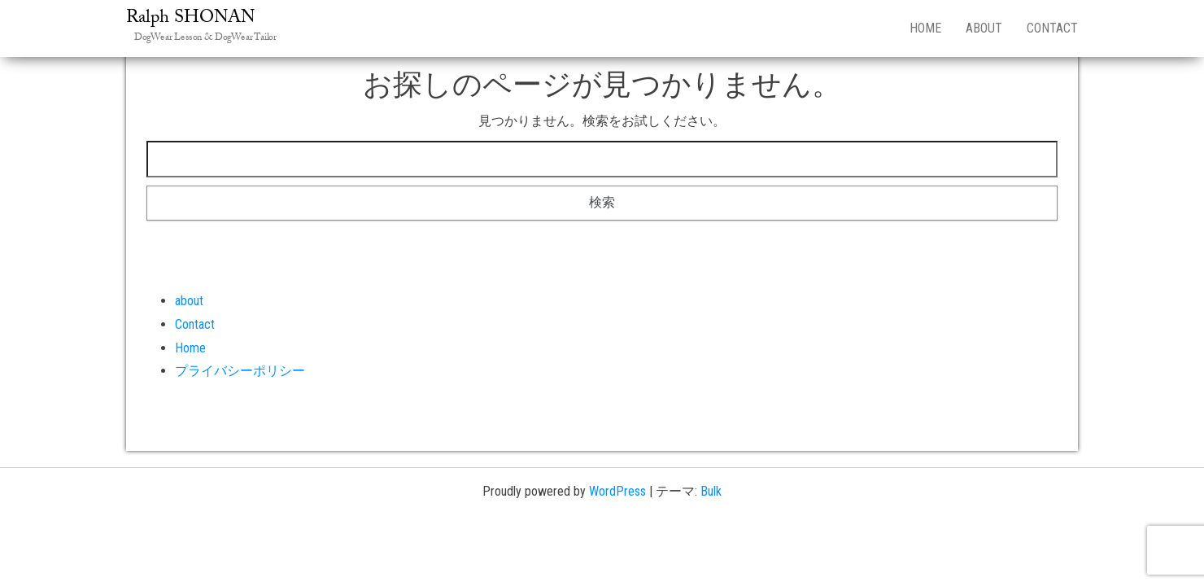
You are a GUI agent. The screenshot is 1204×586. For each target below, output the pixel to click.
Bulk (711, 491)
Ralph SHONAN (190, 19)
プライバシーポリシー (240, 370)
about (984, 28)
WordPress (617, 491)
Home (925, 28)
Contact (1052, 28)
